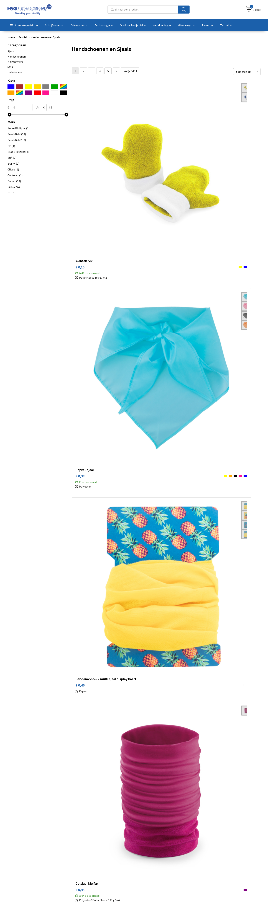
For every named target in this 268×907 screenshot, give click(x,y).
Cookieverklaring (211, 853)
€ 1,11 (205, 514)
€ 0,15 (80, 149)
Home (11, 37)
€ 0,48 (142, 332)
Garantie (143, 858)
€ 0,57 (80, 332)
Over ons (81, 847)
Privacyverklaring (211, 858)
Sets (10, 67)
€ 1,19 (142, 612)
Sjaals (11, 51)
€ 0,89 (205, 423)
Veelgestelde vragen (88, 853)
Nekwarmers (15, 61)
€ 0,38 (142, 149)
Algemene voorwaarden (215, 847)
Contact (143, 847)
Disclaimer (207, 863)
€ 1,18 (142, 698)
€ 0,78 (142, 423)
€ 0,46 (205, 154)
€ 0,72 (205, 332)
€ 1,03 (142, 514)
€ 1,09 (80, 790)
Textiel (23, 37)
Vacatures (144, 863)
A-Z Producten (84, 858)
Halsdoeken (14, 72)
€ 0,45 (80, 241)
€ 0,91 (80, 520)
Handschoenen (16, 56)
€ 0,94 (80, 606)
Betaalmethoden (148, 853)
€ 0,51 (205, 241)
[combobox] (143, 10)
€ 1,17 (205, 606)
